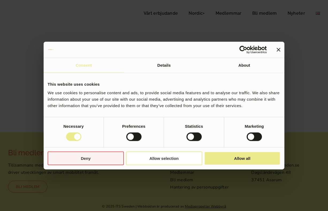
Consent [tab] (84, 65)
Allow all (242, 158)
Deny (86, 158)
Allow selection (163, 158)
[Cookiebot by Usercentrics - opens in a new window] (243, 50)
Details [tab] (164, 65)
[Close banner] (278, 50)
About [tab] (244, 65)
